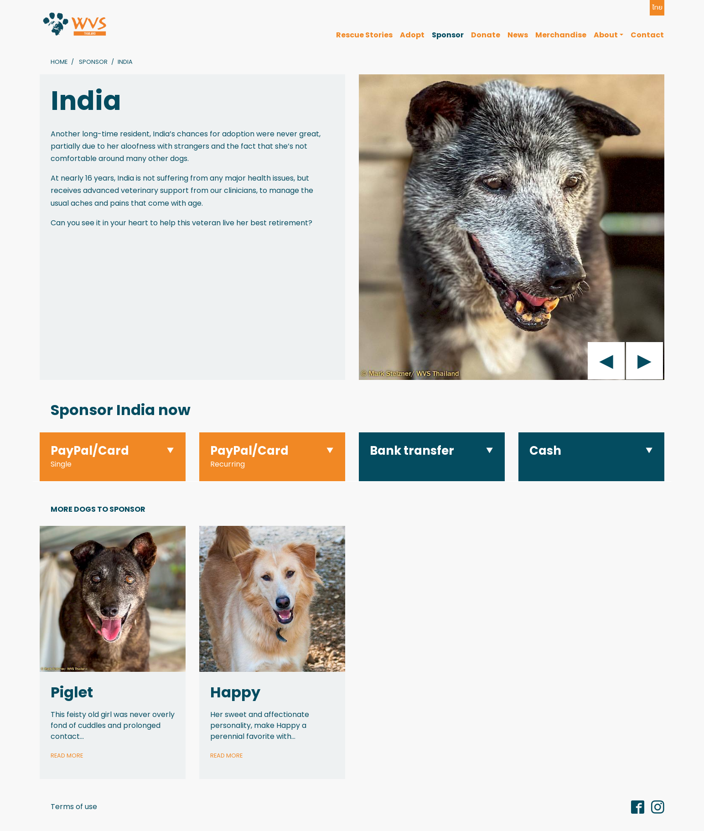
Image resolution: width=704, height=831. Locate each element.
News (517, 35)
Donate (485, 35)
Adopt (412, 35)
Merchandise (560, 35)
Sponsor (448, 35)
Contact (647, 35)
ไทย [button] (657, 7)
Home (59, 62)
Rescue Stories (364, 35)
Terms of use (74, 806)
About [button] (606, 35)
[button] (113, 456)
